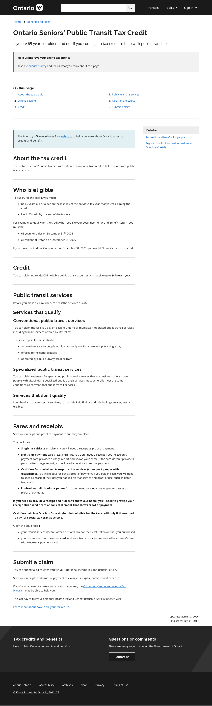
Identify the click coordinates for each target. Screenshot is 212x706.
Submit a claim (121, 107)
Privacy (99, 685)
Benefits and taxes (38, 22)
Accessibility (46, 685)
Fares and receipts (123, 100)
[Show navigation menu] (171, 8)
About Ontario (22, 685)
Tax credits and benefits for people (165, 137)
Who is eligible (27, 100)
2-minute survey (36, 66)
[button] (130, 8)
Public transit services (125, 94)
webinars (66, 136)
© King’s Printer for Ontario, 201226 (36, 692)
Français (153, 8)
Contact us (122, 657)
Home (17, 22)
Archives (67, 685)
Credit (22, 107)
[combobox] (98, 7)
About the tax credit (30, 94)
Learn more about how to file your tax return (41, 607)
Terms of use (120, 685)
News (84, 685)
